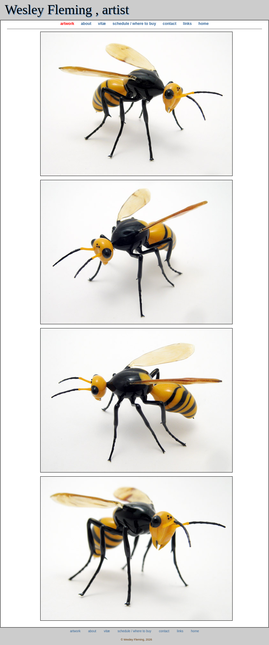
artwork (67, 23)
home (203, 23)
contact (169, 23)
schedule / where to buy (134, 23)
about (86, 23)
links (187, 23)
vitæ (102, 23)
